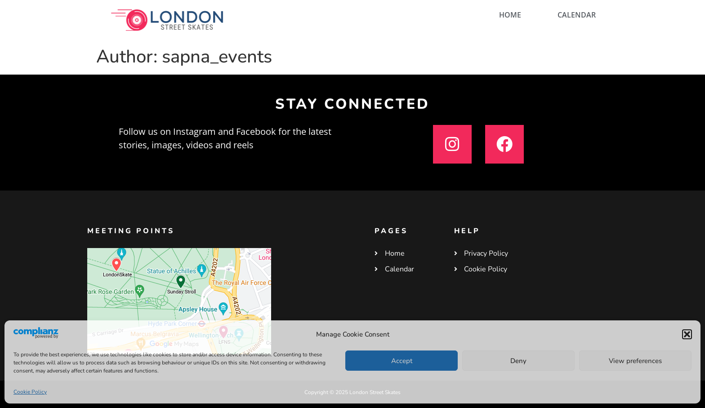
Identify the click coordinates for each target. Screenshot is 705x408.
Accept (401, 360)
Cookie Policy (30, 391)
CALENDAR (577, 15)
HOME (510, 15)
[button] (687, 334)
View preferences (635, 360)
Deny (518, 360)
